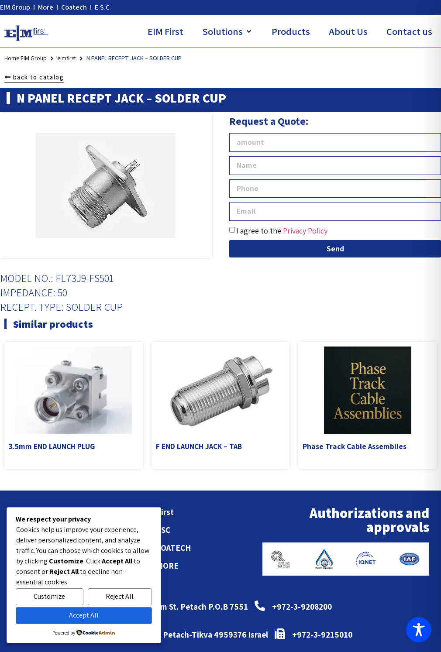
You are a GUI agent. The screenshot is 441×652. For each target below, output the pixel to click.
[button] (227, 31)
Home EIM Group (25, 58)
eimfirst (66, 58)
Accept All (84, 615)
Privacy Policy (305, 231)
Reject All (120, 596)
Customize (49, 596)
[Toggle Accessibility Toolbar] (418, 629)
